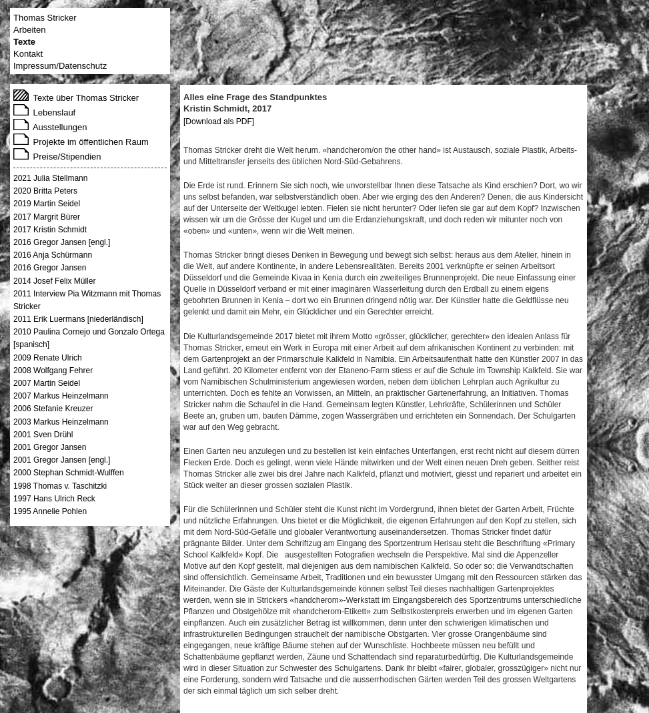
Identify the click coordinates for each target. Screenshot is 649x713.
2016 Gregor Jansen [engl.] (61, 242)
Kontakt (28, 54)
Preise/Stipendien (57, 157)
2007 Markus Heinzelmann (61, 396)
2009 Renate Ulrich (47, 358)
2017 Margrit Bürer (46, 217)
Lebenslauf (44, 112)
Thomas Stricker (45, 18)
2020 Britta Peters (45, 191)
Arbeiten (29, 30)
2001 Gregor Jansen (49, 447)
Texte (24, 42)
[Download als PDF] (218, 121)
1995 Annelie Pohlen (50, 511)
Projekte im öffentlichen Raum (81, 142)
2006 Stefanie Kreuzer (53, 408)
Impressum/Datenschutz (60, 66)
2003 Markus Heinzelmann (61, 422)
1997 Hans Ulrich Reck (54, 498)
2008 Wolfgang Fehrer (53, 370)
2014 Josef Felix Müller (54, 281)
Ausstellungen (50, 127)
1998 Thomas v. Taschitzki (60, 486)
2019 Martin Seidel (46, 203)
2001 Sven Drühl (43, 434)
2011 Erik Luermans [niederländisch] (78, 319)
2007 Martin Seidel (46, 383)
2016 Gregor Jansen (49, 267)
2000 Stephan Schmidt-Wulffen (68, 472)
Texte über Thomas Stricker (76, 98)
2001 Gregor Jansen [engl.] (61, 460)
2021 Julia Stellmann (50, 178)
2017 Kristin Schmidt (50, 229)
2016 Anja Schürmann (52, 255)
